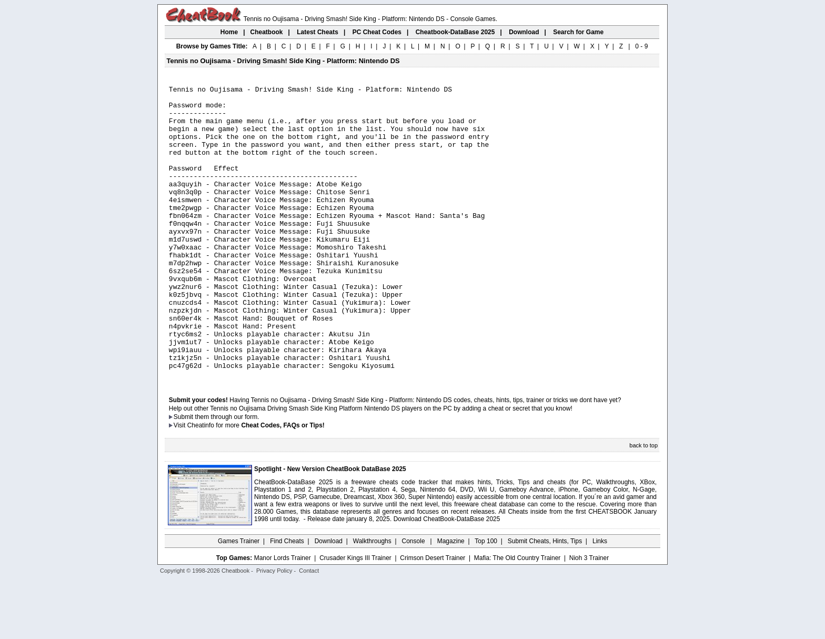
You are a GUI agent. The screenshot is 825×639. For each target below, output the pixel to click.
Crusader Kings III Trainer (355, 616)
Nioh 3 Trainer (589, 616)
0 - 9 (641, 46)
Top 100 (486, 599)
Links (599, 599)
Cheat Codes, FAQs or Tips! (282, 483)
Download (329, 599)
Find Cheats (287, 599)
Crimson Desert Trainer (432, 616)
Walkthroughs (372, 599)
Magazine (451, 599)
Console (414, 599)
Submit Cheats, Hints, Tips (545, 599)
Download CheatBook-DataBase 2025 (447, 577)
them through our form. (227, 475)
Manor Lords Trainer (282, 616)
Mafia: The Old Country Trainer (517, 616)
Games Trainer (238, 599)
